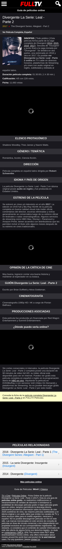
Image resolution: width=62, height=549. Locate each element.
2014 (49, 43)
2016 (26, 45)
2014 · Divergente (19, 474)
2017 (32, 45)
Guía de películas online (31, 10)
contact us (35, 539)
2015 (56, 43)
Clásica (44, 489)
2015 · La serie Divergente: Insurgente (24, 464)
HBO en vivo (18, 380)
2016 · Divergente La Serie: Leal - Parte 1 (30, 453)
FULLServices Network (14, 545)
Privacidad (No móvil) (29, 546)
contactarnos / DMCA (13, 532)
